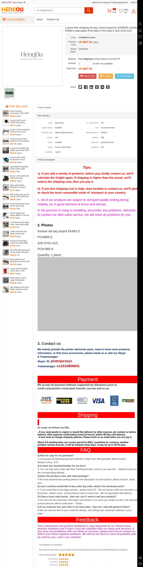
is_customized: (92, 123)
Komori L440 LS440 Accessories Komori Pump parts (17, 158)
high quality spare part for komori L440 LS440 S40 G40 (19, 196)
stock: (50, 142)
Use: (97, 128)
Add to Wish (124, 76)
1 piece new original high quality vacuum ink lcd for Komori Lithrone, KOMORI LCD (19, 149)
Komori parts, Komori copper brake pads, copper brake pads (18, 279)
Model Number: (92, 133)
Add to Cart (87, 76)
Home (40, 19)
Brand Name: (47, 128)
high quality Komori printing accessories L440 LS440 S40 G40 (20, 260)
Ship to (14, 2)
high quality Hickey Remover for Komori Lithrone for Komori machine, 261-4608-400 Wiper (19, 186)
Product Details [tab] (44, 107)
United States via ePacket (107, 59)
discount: (95, 142)
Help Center (136, 2)
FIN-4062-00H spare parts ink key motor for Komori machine (20, 251)
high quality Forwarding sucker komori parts (19, 168)
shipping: (95, 147)
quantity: (49, 152)
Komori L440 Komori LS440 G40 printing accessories (18, 121)
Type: (50, 123)
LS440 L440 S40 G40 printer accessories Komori (18, 233)
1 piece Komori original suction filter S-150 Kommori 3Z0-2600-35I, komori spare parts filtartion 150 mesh (19, 270)
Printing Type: (47, 133)
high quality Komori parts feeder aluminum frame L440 (19, 288)
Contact (105, 76)
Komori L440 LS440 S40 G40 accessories (19, 177)
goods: (50, 137)
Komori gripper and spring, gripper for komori (19, 214)
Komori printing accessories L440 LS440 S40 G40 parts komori (19, 112)
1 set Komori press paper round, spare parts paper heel (19, 223)
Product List (53, 19)
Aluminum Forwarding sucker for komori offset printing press (19, 242)
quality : (95, 137)
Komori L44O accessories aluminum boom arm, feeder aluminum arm (20, 131)
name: (50, 147)
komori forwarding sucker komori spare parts (19, 205)
